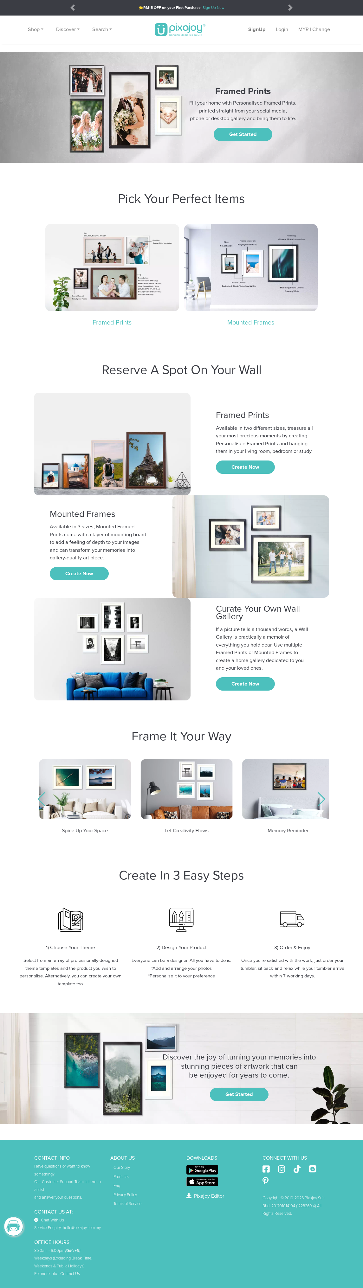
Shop (34, 29)
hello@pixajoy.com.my (82, 1227)
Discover (66, 29)
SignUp (257, 29)
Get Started (243, 134)
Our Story (121, 1167)
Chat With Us (49, 1220)
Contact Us (70, 1273)
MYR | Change (314, 29)
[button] (41, 799)
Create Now (245, 467)
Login (282, 29)
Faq (116, 1185)
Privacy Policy (125, 1194)
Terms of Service (127, 1203)
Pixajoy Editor (205, 1196)
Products (121, 1176)
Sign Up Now (213, 7)
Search (100, 29)
